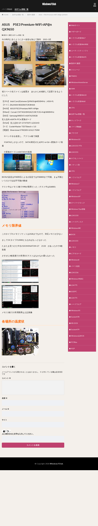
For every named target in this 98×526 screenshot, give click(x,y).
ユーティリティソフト (79, 51)
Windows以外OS (77, 336)
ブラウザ (74, 133)
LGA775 (74, 285)
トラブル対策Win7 (78, 38)
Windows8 (75, 260)
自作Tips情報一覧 (21, 9)
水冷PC (74, 291)
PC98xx (74, 342)
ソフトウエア (76, 177)
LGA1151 (74, 152)
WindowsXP (76, 196)
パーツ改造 (75, 266)
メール (5, 409)
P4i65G (74, 76)
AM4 (73, 89)
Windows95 (75, 310)
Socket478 (75, 317)
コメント (6, 378)
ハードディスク (77, 222)
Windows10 (75, 139)
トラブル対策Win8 (78, 101)
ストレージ (75, 70)
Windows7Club (49, 4)
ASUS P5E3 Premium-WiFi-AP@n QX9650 (53, 15)
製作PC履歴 (31, 15)
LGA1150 (74, 215)
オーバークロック (78, 203)
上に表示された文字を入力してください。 (18, 434)
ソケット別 (75, 165)
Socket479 (75, 329)
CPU (73, 108)
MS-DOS (74, 323)
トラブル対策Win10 (78, 95)
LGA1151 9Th (76, 146)
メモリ (73, 247)
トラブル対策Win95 (78, 57)
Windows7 (75, 184)
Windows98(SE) (77, 279)
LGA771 (74, 298)
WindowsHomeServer (79, 82)
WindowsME (76, 228)
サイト (4, 420)
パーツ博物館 (7, 9)
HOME (6, 15)
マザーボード (76, 32)
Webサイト (75, 25)
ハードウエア (76, 304)
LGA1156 (74, 272)
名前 (4, 398)
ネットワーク (76, 120)
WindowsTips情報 (78, 209)
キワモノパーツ (77, 158)
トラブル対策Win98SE (79, 44)
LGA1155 (74, 241)
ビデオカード (76, 253)
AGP (73, 348)
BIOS (73, 234)
